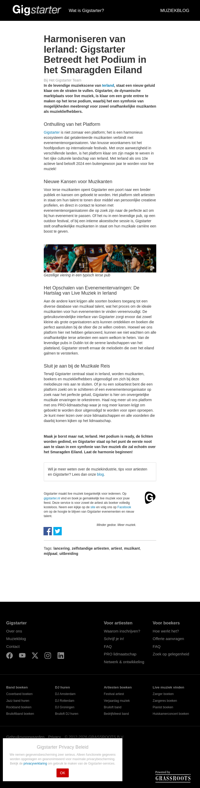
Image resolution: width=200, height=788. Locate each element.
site (92, 507)
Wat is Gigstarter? (86, 10)
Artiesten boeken (118, 687)
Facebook (124, 507)
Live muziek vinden (168, 687)
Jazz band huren (17, 701)
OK (62, 773)
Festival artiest (114, 694)
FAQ (108, 646)
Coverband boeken (19, 694)
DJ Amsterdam (65, 694)
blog (100, 474)
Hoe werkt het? (166, 631)
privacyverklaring (35, 763)
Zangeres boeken (165, 701)
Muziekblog (16, 638)
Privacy (54, 737)
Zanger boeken (163, 694)
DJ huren (62, 687)
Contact (13, 646)
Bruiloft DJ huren (66, 714)
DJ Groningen (64, 707)
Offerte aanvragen (168, 638)
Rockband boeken (19, 707)
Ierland (108, 85)
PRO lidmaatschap (120, 654)
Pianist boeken (163, 707)
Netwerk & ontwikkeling (124, 662)
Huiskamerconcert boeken (171, 714)
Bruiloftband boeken (20, 714)
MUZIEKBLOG (174, 10)
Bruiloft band (112, 707)
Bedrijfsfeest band (116, 714)
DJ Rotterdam (64, 701)
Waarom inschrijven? (122, 631)
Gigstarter (52, 132)
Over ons (14, 631)
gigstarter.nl (52, 498)
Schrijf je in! (114, 638)
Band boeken (17, 687)
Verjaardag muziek (117, 701)
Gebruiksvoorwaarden (25, 737)
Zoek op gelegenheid (171, 654)
